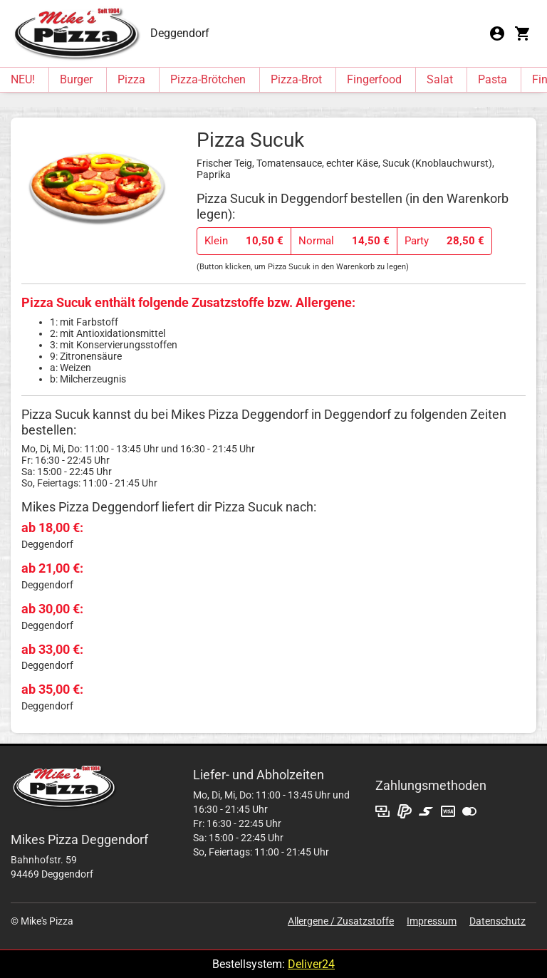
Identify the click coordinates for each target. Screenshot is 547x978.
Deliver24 (311, 964)
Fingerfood (374, 79)
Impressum (432, 921)
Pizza (131, 79)
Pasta (492, 79)
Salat (440, 79)
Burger (76, 79)
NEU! (23, 79)
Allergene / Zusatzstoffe (341, 921)
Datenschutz (497, 921)
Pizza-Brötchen (208, 79)
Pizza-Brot (296, 79)
